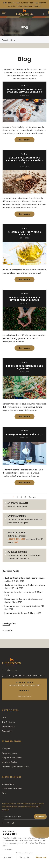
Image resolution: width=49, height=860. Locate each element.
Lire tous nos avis (24, 696)
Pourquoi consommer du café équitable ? (24, 367)
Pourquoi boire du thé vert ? (24, 434)
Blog (4, 793)
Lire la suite (26, 139)
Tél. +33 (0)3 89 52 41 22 (16, 675)
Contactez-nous (9, 753)
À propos (6, 748)
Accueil (5, 40)
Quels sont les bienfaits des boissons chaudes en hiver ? (24, 90)
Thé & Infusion (8, 722)
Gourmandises (8, 726)
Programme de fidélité (12, 757)
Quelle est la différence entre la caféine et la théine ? (24, 160)
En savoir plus (7, 849)
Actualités (8, 630)
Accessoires (7, 731)
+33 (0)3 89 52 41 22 (16, 539)
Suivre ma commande (12, 788)
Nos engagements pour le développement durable (24, 298)
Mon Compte (8, 784)
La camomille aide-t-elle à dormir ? (24, 233)
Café (4, 717)
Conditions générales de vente (15, 766)
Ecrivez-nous (11, 670)
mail (16, 542)
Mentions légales (9, 762)
